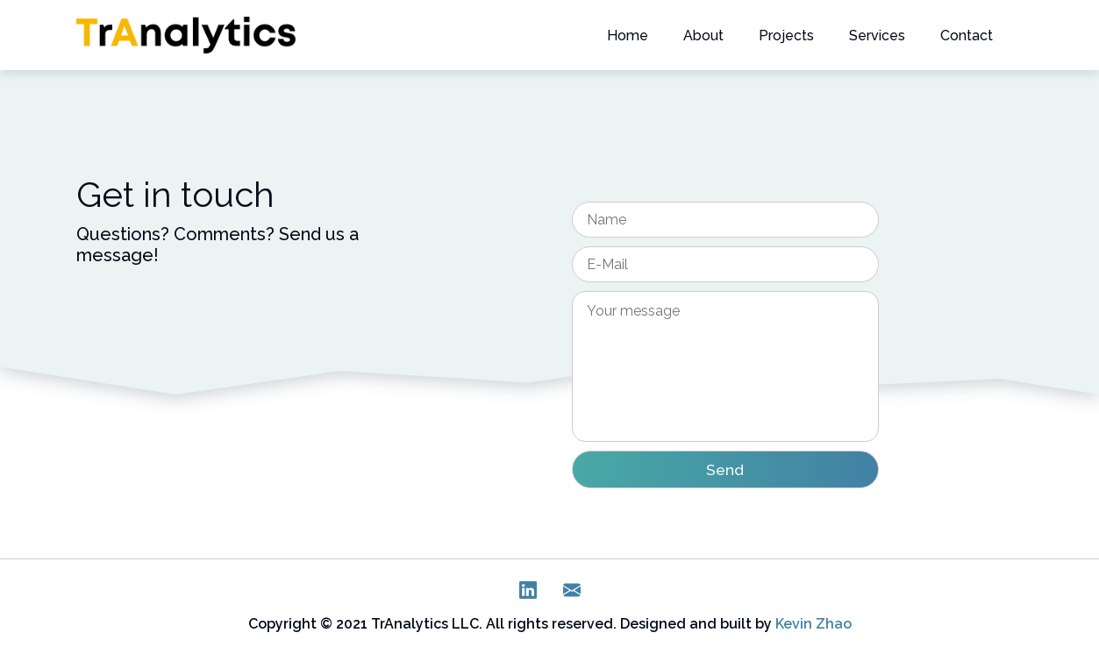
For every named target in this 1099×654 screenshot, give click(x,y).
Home (627, 35)
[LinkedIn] (528, 594)
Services (877, 35)
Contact (966, 35)
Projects (786, 35)
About (703, 35)
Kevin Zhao (813, 623)
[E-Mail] (572, 594)
